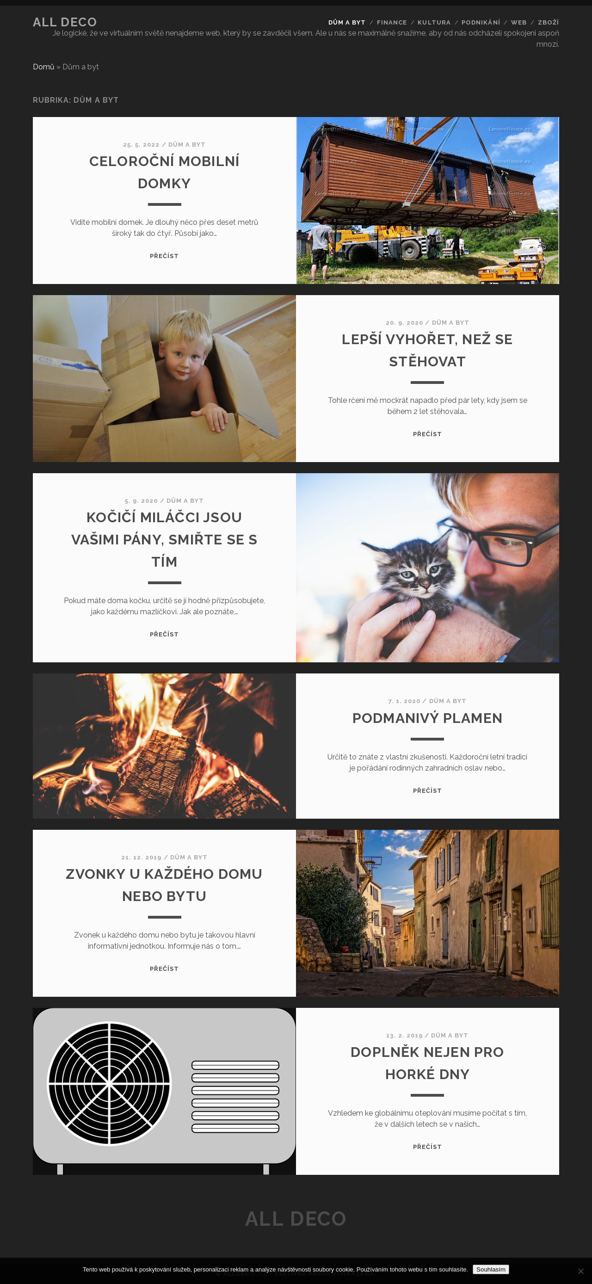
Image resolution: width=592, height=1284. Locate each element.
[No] (580, 1271)
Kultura (434, 22)
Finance (392, 22)
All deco (65, 22)
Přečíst (164, 256)
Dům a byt (347, 22)
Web (519, 22)
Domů (44, 66)
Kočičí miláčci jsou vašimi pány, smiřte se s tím (164, 539)
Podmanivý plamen (427, 718)
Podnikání (481, 22)
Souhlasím (491, 1269)
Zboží (548, 22)
